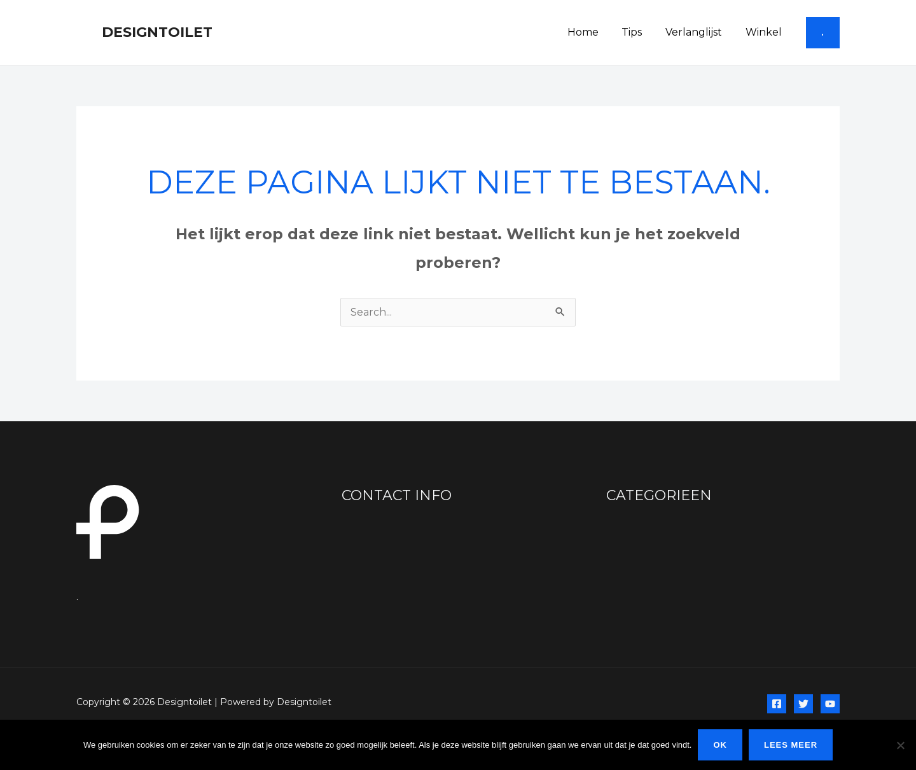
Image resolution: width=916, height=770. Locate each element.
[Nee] (900, 745)
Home (593, 32)
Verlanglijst (698, 32)
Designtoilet (157, 32)
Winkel (765, 32)
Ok (720, 745)
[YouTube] (830, 703)
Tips (639, 32)
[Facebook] (776, 703)
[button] (823, 32)
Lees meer (790, 745)
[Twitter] (803, 703)
